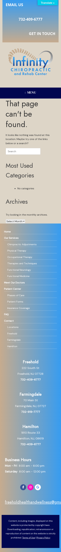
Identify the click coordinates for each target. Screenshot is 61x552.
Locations (13, 327)
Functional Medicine (18, 276)
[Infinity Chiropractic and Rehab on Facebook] (23, 487)
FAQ (6, 314)
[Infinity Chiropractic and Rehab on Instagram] (30, 487)
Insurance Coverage (18, 308)
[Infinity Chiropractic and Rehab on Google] (38, 487)
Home (7, 231)
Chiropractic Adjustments (22, 244)
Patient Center (12, 289)
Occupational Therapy (19, 257)
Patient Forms (15, 301)
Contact (9, 321)
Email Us (14, 4)
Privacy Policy (43, 537)
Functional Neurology (19, 270)
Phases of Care (15, 295)
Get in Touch (42, 33)
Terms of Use (28, 537)
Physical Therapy (16, 250)
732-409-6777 (30, 19)
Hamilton (12, 346)
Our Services (11, 238)
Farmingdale (14, 340)
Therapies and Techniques (22, 263)
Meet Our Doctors (14, 282)
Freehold (12, 333)
